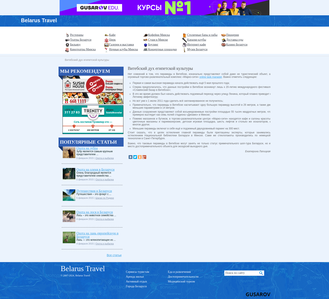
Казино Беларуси (236, 44)
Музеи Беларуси (197, 49)
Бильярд (75, 44)
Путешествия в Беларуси (94, 191)
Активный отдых (136, 281)
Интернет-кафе (196, 44)
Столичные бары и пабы (202, 34)
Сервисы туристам (137, 271)
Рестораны (76, 34)
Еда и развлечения (179, 271)
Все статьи (114, 255)
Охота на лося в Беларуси (94, 212)
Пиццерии (232, 34)
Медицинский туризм (181, 281)
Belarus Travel (39, 20)
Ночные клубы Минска (123, 49)
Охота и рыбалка (104, 158)
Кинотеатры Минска (83, 49)
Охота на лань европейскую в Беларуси (97, 234)
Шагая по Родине (104, 198)
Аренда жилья (135, 276)
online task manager (210, 76)
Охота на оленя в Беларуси (95, 169)
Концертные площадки (162, 49)
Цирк (112, 39)
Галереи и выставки (121, 44)
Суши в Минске (158, 39)
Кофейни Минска (159, 34)
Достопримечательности (183, 276)
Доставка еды (234, 39)
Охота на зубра (87, 148)
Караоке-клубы (196, 39)
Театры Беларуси (80, 39)
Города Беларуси (136, 286)
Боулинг (153, 44)
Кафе (112, 34)
